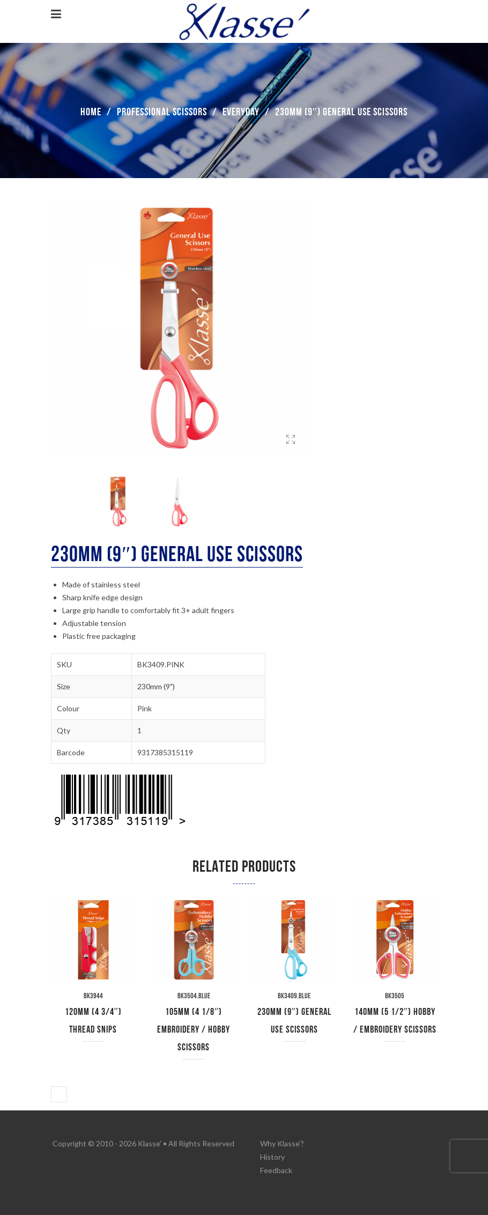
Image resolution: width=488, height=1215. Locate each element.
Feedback (276, 1170)
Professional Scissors (162, 112)
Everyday (241, 112)
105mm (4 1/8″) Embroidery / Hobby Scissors (193, 1029)
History (272, 1156)
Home (90, 112)
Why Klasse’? (282, 1143)
